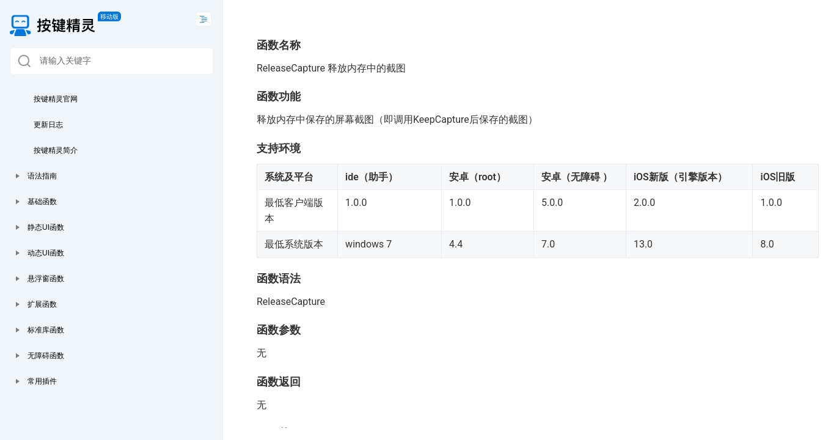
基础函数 (42, 201)
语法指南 (42, 176)
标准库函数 (45, 330)
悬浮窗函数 (45, 278)
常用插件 (42, 381)
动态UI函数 (45, 253)
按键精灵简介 (56, 150)
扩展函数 (42, 304)
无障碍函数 (45, 355)
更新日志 (48, 124)
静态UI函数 (45, 227)
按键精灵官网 (56, 99)
